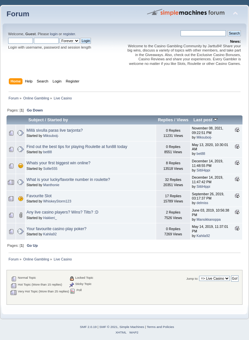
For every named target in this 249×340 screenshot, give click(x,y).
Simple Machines (131, 327)
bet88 (47, 152)
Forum (18, 14)
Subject (36, 119)
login (54, 34)
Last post (205, 119)
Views (183, 119)
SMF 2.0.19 (88, 327)
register (69, 34)
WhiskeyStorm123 (57, 201)
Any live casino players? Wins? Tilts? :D (62, 212)
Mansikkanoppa (209, 219)
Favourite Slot (38, 196)
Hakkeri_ (50, 218)
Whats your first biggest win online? (58, 163)
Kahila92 (50, 234)
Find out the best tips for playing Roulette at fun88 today (76, 146)
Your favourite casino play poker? (56, 229)
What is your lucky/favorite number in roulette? (68, 179)
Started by (57, 119)
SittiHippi (203, 170)
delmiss (202, 203)
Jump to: (192, 278)
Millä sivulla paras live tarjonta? (54, 130)
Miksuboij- (51, 136)
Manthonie (51, 185)
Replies (165, 119)
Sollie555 (50, 168)
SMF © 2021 (108, 327)
